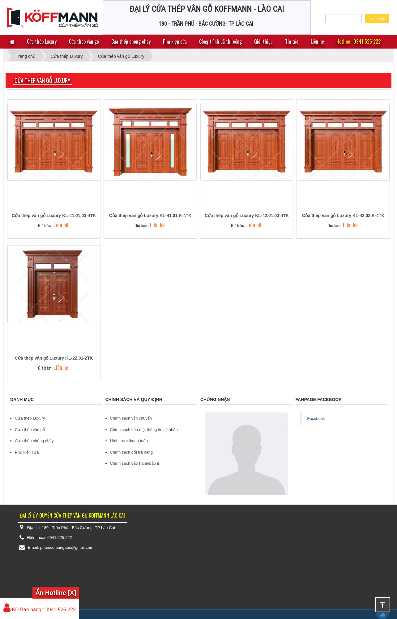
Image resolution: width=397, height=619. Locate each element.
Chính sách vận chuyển (131, 418)
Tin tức (291, 41)
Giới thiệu (263, 41)
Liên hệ (317, 41)
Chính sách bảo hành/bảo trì (135, 463)
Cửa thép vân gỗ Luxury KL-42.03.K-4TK (343, 215)
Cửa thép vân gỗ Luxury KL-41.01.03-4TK (54, 215)
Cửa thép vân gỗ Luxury (42, 80)
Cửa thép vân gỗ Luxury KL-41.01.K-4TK (150, 215)
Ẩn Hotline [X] (56, 592)
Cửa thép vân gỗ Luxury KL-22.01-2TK (54, 358)
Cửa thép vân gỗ (84, 41)
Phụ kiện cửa (175, 41)
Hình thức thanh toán (129, 440)
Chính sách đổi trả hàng (131, 452)
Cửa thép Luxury (42, 41)
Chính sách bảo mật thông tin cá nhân (144, 429)
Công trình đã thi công (220, 41)
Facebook (316, 418)
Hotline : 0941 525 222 (358, 41)
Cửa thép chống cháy (131, 41)
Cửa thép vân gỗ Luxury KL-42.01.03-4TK (247, 215)
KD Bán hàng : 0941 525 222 (39, 609)
